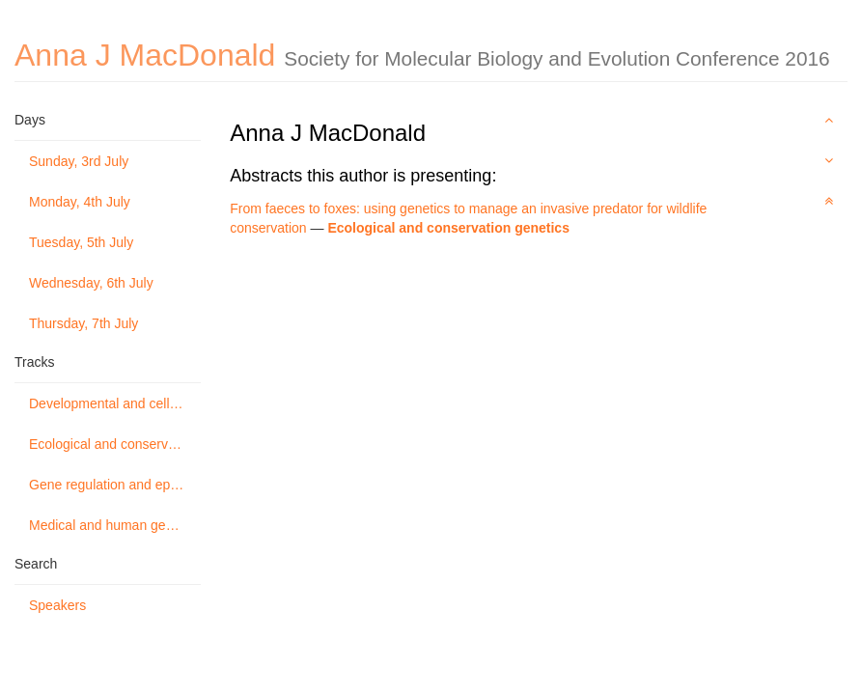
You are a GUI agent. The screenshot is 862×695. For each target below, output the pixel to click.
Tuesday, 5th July (81, 242)
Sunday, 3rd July (78, 161)
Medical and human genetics (115, 525)
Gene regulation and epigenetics (115, 484)
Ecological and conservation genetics (115, 444)
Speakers (57, 605)
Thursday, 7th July (83, 323)
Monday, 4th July (79, 201)
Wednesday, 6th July (91, 283)
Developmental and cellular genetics (115, 403)
